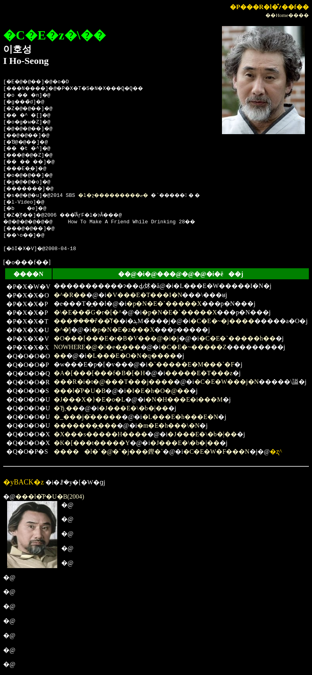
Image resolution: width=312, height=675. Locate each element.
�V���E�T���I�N (144, 295)
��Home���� (287, 15)
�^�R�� (70, 295)
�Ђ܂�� (66, 408)
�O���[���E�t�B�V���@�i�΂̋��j (116, 338)
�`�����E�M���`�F (191, 364)
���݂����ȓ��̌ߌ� (86, 321)
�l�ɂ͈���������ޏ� (124, 195)
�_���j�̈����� (88, 416)
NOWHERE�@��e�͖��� (97, 347)
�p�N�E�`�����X (163, 303)
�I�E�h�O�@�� (158, 390)
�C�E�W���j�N (226, 381)
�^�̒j (62, 329)
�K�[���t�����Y (92, 442)
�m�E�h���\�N (168, 425)
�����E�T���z (199, 373)
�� (60, 355)
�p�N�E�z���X (122, 329)
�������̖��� (85, 425)
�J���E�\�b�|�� (133, 408)
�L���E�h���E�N (180, 416)
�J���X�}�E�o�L (89, 399)
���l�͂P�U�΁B (80, 390)
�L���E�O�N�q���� (131, 355)
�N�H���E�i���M (184, 399)
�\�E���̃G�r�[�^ (88, 312)
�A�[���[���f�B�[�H (99, 373)
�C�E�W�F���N (216, 451)
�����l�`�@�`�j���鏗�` (108, 451)
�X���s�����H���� (100, 434)
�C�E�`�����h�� (237, 338)
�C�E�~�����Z (194, 347)
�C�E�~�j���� (222, 321)
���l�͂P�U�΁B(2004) (49, 496)
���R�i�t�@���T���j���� (114, 381)
